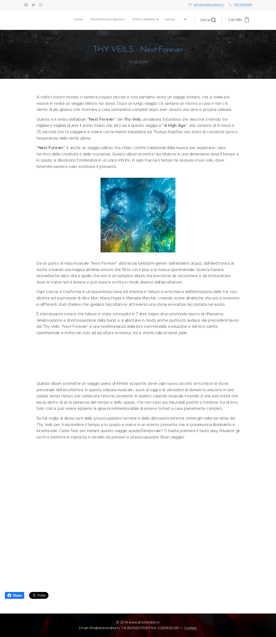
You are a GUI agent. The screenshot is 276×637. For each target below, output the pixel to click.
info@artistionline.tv (209, 4)
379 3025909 (243, 4)
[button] (208, 20)
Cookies (190, 628)
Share (14, 595)
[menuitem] (113, 20)
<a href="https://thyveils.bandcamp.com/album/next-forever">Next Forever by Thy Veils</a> (138, 505)
